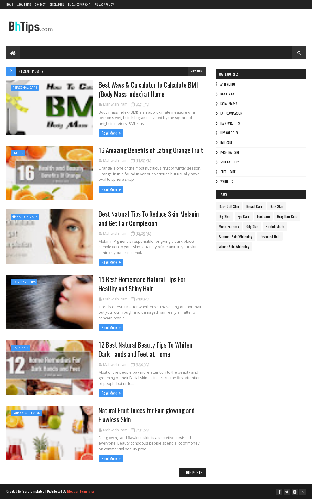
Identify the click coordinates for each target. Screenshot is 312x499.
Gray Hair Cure (287, 216)
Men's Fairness (229, 226)
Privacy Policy (104, 4)
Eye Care (244, 216)
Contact (40, 4)
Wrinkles (226, 181)
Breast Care (254, 206)
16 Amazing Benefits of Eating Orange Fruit (151, 150)
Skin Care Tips (229, 162)
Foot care (263, 216)
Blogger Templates (81, 491)
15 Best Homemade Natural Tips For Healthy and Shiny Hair (142, 283)
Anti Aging (227, 84)
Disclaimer (57, 4)
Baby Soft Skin (229, 206)
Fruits (17, 153)
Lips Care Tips (229, 133)
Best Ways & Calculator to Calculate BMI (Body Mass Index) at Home (148, 89)
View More (197, 71)
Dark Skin (20, 347)
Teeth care (228, 172)
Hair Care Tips (24, 282)
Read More (109, 133)
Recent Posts (31, 71)
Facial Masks (228, 103)
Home (9, 4)
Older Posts (192, 472)
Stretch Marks (275, 226)
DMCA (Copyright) (79, 4)
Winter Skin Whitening (234, 246)
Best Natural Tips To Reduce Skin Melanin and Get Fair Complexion (149, 218)
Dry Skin (224, 216)
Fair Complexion (26, 413)
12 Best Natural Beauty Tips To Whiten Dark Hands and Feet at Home (145, 349)
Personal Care (24, 87)
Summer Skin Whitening (235, 236)
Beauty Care (27, 216)
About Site (24, 4)
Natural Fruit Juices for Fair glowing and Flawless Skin (147, 414)
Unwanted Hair (270, 236)
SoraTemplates (33, 491)
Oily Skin (252, 226)
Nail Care (226, 142)
